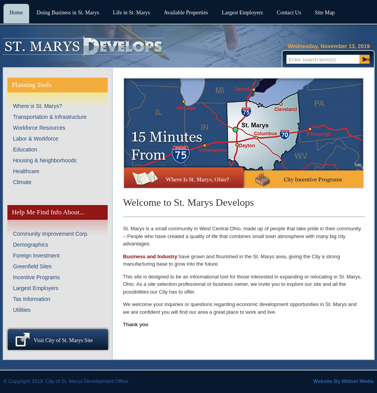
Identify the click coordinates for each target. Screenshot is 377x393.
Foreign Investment (36, 255)
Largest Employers (242, 13)
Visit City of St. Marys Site (63, 340)
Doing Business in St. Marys (68, 13)
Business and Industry (150, 256)
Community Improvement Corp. (51, 234)
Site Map (325, 13)
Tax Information (32, 299)
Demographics (30, 245)
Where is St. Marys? (37, 106)
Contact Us (289, 13)
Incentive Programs (36, 277)
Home (16, 13)
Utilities (22, 310)
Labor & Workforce (35, 139)
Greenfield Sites (32, 266)
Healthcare (26, 171)
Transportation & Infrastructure (50, 117)
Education (25, 149)
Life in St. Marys (131, 13)
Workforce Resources (39, 128)
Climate (22, 182)
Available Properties (186, 13)
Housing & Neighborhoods (45, 160)
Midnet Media (358, 381)
